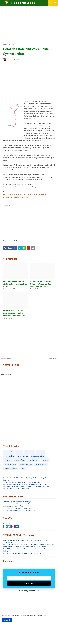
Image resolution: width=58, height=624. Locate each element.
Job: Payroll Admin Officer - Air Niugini (16, 504)
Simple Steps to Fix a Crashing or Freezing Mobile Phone (22, 482)
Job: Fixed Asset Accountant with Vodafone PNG (19, 508)
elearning (7, 460)
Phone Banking (9, 456)
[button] (2, 3)
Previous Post (7, 359)
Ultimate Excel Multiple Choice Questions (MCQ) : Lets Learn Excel (25, 484)
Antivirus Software (19, 460)
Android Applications (37, 456)
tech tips (18, 452)
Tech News (17, 241)
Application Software (25, 464)
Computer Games (40, 464)
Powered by (29, 591)
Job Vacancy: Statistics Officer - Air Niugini (17, 502)
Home (5, 44)
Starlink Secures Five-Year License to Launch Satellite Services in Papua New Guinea (14, 313)
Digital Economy (34, 460)
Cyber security (29, 452)
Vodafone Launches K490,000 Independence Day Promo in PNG (24, 547)
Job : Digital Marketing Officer (13, 506)
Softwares (40, 452)
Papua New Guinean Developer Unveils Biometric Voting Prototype (25, 553)
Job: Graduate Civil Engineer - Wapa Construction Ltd (21, 510)
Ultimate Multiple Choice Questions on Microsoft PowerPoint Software (26, 486)
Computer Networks (11, 468)
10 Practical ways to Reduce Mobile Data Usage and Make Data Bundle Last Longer (40, 283)
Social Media (9, 452)
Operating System (10, 464)
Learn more (42, 615)
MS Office (45, 460)
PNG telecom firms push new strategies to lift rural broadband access (15, 283)
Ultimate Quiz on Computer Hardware (16, 488)
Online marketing (22, 456)
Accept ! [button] (7, 620)
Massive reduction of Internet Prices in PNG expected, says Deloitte (25, 196)
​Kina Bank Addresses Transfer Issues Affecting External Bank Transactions (28, 544)
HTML (22, 468)
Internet (11, 44)
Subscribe (29, 583)
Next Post (52, 359)
